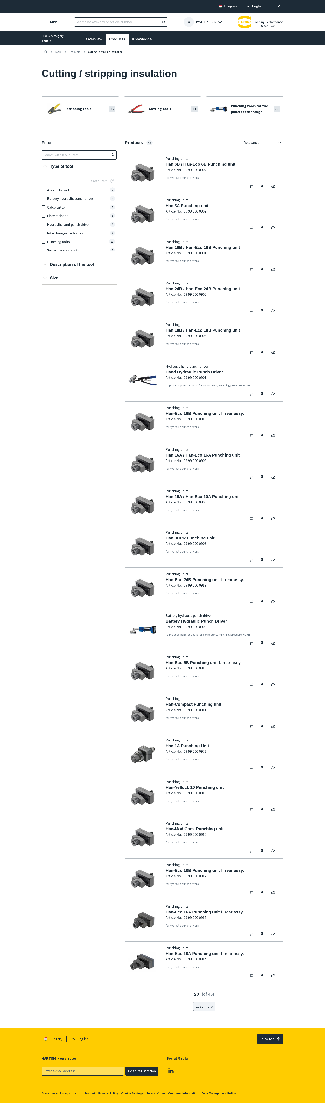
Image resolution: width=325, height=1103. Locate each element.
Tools (58, 52)
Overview (94, 39)
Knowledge (142, 39)
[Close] (278, 6)
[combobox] (260, 143)
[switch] (252, 186)
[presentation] (254, 6)
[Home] (45, 52)
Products (117, 39)
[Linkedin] (171, 1070)
